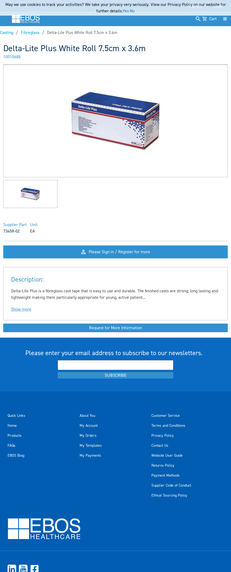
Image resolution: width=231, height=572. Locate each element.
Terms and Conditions (168, 425)
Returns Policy (162, 465)
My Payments (90, 455)
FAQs (12, 445)
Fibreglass (30, 32)
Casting (6, 32)
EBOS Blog (16, 455)
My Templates (91, 445)
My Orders (88, 435)
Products (15, 435)
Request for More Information (115, 328)
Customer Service (165, 415)
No (132, 11)
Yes (126, 11)
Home (12, 425)
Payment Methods (165, 475)
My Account (89, 425)
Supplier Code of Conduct (171, 485)
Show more (21, 309)
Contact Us (159, 445)
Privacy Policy (162, 435)
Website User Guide (167, 455)
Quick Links (16, 415)
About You (87, 415)
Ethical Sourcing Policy (169, 495)
